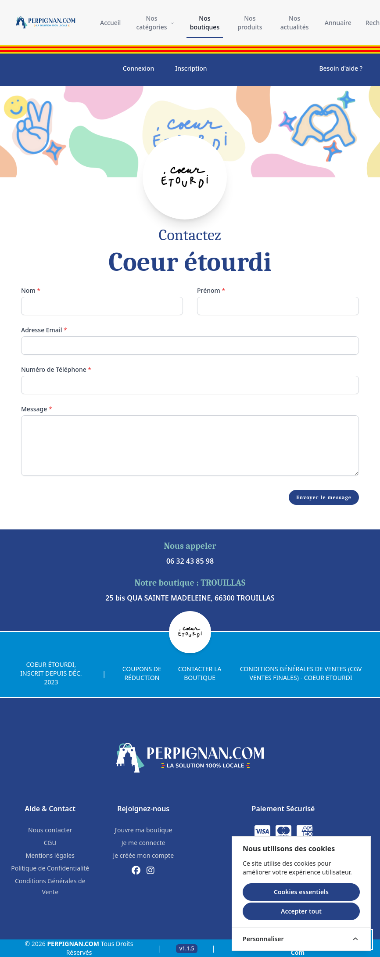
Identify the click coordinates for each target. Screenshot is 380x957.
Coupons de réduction (141, 673)
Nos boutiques (204, 22)
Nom (30, 290)
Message (36, 409)
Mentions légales (50, 855)
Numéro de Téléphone (56, 369)
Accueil (110, 22)
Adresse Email (44, 330)
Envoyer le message (323, 497)
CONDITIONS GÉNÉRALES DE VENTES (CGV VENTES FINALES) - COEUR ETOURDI (301, 673)
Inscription (191, 68)
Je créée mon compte (143, 855)
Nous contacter (50, 830)
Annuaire (338, 22)
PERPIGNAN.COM (73, 943)
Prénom (211, 290)
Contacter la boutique (200, 673)
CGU (50, 842)
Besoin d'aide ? (340, 68)
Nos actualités (294, 22)
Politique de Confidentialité (50, 868)
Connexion (138, 68)
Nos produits (249, 22)
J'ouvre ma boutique (143, 830)
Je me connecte (143, 842)
